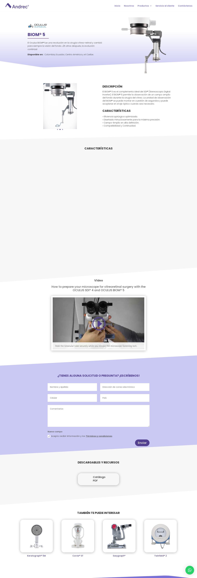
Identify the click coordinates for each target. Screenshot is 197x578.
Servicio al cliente (164, 6)
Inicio (117, 6)
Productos (143, 6)
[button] (189, 570)
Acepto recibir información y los (80, 436)
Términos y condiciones (99, 436)
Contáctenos (185, 6)
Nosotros (129, 6)
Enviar (142, 443)
